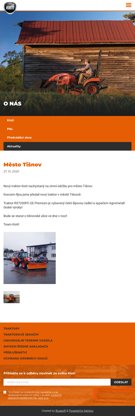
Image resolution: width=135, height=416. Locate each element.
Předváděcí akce (19, 137)
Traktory (12, 328)
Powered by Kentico (81, 410)
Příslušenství (15, 352)
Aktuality (14, 146)
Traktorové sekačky (21, 334)
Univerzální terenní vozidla (28, 340)
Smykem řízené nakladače (26, 346)
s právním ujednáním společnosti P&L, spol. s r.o (35, 396)
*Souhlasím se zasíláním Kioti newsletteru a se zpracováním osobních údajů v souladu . (35, 395)
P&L (10, 129)
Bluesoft (61, 410)
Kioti (10, 120)
